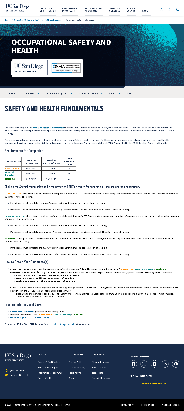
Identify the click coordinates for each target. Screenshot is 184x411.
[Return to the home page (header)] (18, 8)
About (112, 93)
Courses (30, 93)
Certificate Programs (52, 20)
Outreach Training (88, 93)
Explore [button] (42, 354)
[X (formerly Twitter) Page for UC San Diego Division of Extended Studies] (143, 364)
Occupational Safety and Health (27, 20)
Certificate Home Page (22, 311)
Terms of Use (147, 404)
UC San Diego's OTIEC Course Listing (29, 317)
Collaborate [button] (76, 354)
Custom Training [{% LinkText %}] (77, 367)
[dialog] (175, 402)
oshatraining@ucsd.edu (64, 324)
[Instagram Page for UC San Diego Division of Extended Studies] (154, 364)
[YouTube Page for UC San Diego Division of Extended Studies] (175, 364)
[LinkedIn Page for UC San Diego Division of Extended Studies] (165, 364)
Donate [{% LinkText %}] (72, 378)
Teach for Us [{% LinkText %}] (75, 372)
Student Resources (101, 362)
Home (7, 20)
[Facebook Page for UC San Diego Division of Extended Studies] (133, 364)
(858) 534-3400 (14, 370)
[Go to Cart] (177, 10)
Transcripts (97, 372)
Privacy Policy (126, 404)
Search (130, 93)
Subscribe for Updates (154, 383)
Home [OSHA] (11, 93)
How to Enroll (99, 367)
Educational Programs (49, 367)
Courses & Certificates (49, 362)
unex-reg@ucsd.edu (17, 375)
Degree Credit (44, 378)
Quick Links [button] (98, 354)
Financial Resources (101, 378)
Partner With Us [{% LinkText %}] (76, 362)
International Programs (50, 372)
